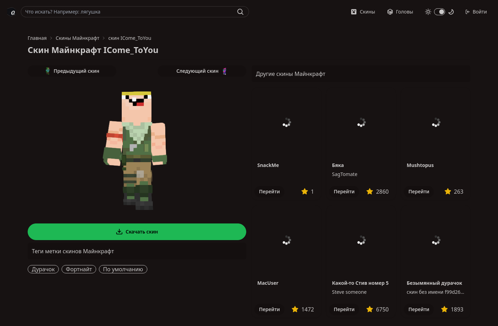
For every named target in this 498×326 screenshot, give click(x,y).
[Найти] (240, 12)
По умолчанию (123, 269)
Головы (400, 11)
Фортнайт (79, 269)
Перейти (269, 191)
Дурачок (43, 269)
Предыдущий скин (72, 71)
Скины (363, 11)
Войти (476, 11)
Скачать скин (137, 231)
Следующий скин (202, 71)
